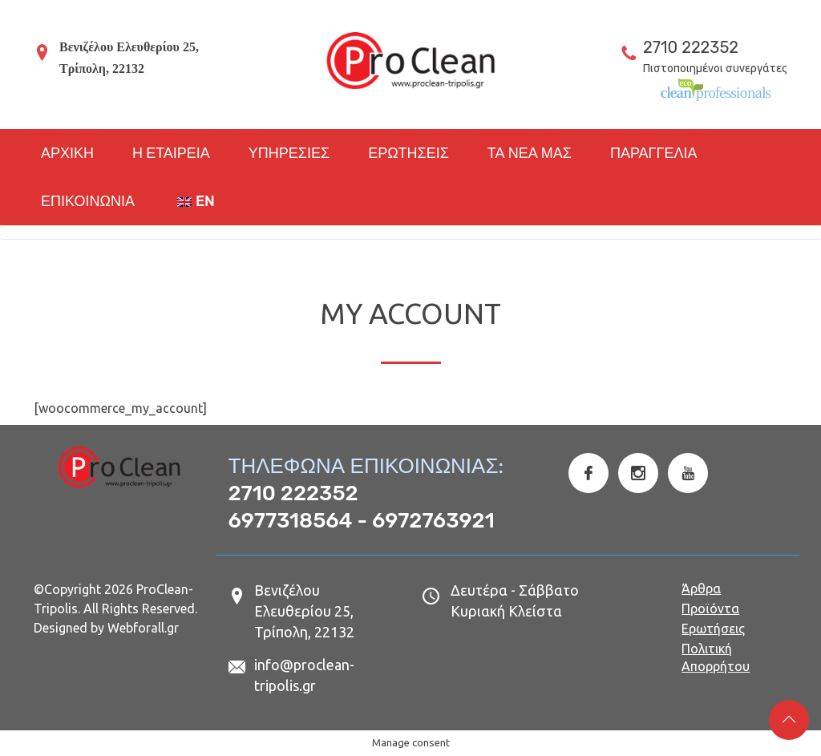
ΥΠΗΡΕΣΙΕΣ (289, 153)
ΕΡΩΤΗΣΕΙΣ (408, 153)
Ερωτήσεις (713, 628)
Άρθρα (701, 588)
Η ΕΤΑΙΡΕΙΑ (171, 153)
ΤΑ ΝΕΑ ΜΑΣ (529, 153)
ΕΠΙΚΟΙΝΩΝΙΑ (88, 201)
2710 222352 (690, 47)
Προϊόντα (710, 608)
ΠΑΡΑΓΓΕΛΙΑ (654, 153)
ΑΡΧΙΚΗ (67, 153)
